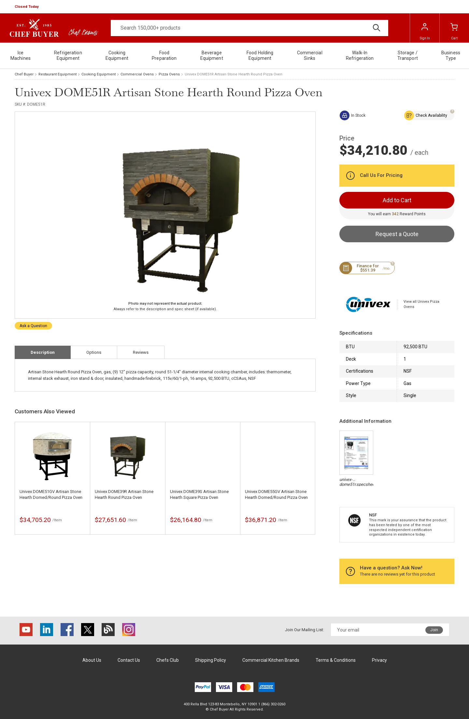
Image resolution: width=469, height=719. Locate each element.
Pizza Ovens (169, 74)
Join (434, 630)
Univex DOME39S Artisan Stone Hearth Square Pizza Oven (199, 494)
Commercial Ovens (137, 74)
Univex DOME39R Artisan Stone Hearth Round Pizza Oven (124, 494)
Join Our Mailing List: (304, 629)
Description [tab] (43, 352)
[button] (27, 6)
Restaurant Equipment (57, 74)
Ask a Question (33, 326)
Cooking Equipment (98, 74)
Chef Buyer (24, 74)
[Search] (249, 28)
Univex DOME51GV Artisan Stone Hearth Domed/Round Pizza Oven (51, 494)
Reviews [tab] (141, 352)
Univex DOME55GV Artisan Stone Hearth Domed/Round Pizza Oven (276, 494)
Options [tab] (93, 352)
